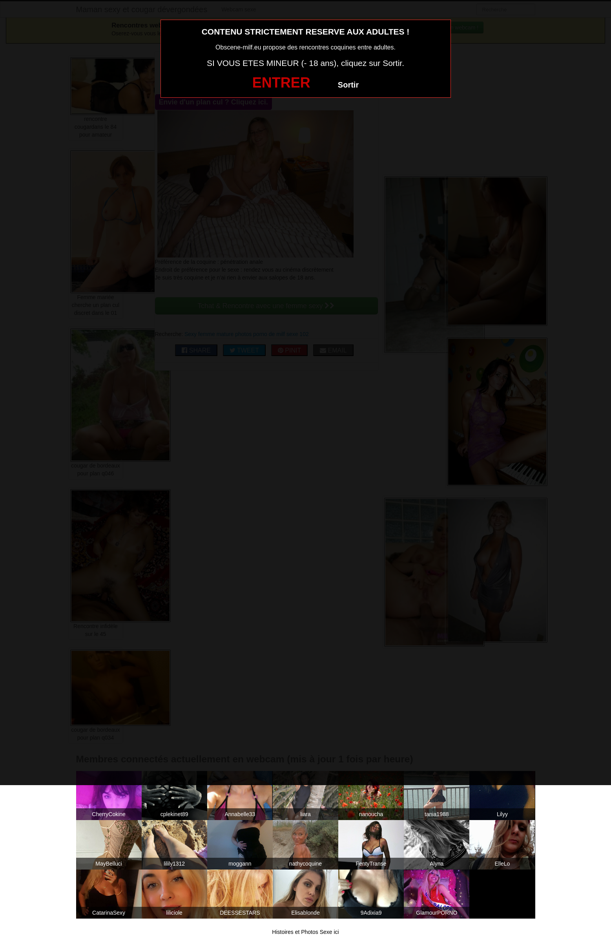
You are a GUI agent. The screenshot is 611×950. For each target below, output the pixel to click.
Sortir (348, 84)
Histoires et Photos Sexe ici (305, 932)
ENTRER (281, 83)
